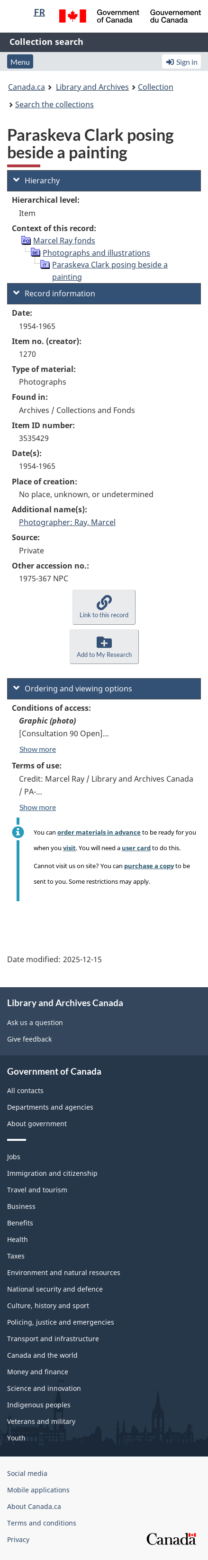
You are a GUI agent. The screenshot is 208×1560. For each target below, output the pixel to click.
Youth (16, 1437)
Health (17, 1239)
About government (37, 1123)
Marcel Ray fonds (64, 240)
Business (21, 1206)
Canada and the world (42, 1355)
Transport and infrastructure (53, 1338)
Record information (54, 293)
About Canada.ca (34, 1506)
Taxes (16, 1255)
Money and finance (37, 1371)
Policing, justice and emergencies (60, 1322)
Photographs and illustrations (96, 253)
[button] (104, 607)
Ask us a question (35, 1022)
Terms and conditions (41, 1522)
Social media (27, 1473)
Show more (37, 748)
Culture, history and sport (48, 1305)
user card (136, 848)
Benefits (20, 1222)
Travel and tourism (37, 1189)
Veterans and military (41, 1421)
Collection (155, 87)
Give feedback (29, 1038)
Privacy (18, 1539)
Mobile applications (38, 1489)
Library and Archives (92, 87)
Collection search (46, 41)
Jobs (13, 1156)
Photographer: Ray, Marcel (67, 522)
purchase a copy (149, 866)
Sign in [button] (181, 61)
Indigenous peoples (39, 1404)
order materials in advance (99, 832)
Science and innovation (44, 1388)
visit (69, 848)
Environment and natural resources (63, 1272)
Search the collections (54, 104)
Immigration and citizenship (52, 1173)
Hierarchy (36, 180)
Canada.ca (26, 87)
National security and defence (55, 1288)
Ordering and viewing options (72, 688)
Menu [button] (20, 61)
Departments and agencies (50, 1107)
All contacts (25, 1090)
